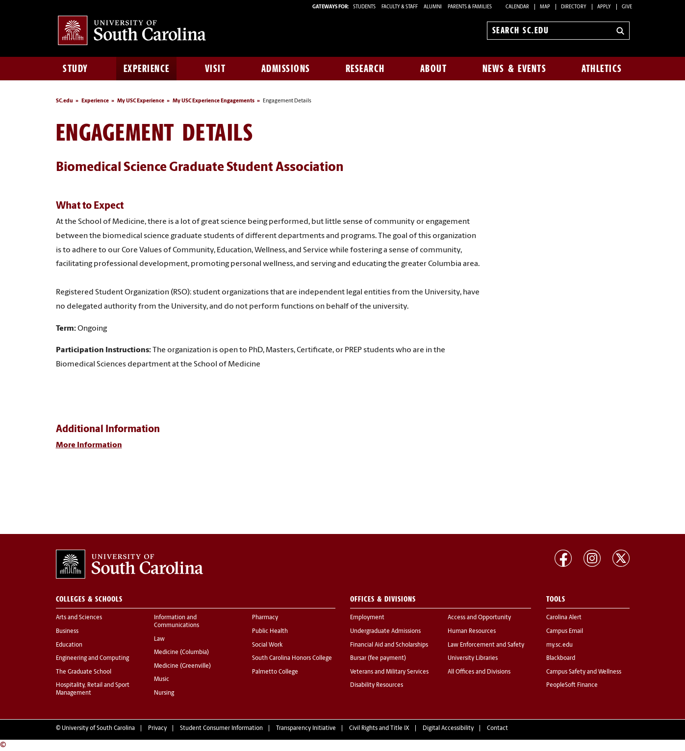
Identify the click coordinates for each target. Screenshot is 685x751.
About (433, 68)
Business (67, 631)
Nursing (164, 693)
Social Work (267, 645)
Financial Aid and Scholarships (389, 645)
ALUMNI (433, 7)
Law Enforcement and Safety (486, 645)
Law (159, 639)
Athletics (602, 68)
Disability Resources (376, 685)
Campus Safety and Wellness (583, 672)
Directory (573, 7)
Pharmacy (265, 618)
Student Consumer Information (221, 728)
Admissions (285, 68)
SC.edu (64, 101)
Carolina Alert (564, 618)
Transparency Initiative (306, 728)
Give (627, 7)
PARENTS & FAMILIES (470, 7)
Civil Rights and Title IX (379, 728)
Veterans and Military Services (389, 672)
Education (69, 645)
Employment (367, 618)
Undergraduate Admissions (385, 631)
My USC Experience (140, 101)
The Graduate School (83, 672)
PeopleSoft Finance (572, 685)
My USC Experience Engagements (213, 101)
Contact (497, 728)
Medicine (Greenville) (182, 666)
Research (365, 68)
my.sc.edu (559, 645)
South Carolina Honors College (292, 658)
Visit (215, 68)
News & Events (514, 68)
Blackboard (560, 658)
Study (75, 68)
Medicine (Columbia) (181, 652)
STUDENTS (365, 7)
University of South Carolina (98, 728)
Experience (147, 68)
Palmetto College (275, 672)
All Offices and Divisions (479, 672)
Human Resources (472, 631)
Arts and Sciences (79, 618)
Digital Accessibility (448, 728)
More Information (89, 445)
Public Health (270, 631)
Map (545, 7)
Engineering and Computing (92, 658)
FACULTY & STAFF (399, 7)
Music (161, 679)
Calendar (517, 7)
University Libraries (473, 658)
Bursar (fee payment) (378, 658)
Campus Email (564, 631)
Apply (604, 7)
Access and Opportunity (479, 618)
